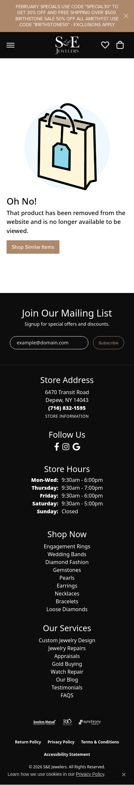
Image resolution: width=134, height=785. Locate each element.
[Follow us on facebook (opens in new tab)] (56, 447)
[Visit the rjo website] (67, 722)
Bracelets (67, 601)
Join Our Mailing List (67, 313)
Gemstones (67, 570)
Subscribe (109, 342)
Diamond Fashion (67, 562)
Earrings (67, 585)
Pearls (67, 577)
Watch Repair (67, 671)
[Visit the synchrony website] (89, 722)
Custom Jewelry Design (67, 640)
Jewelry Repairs (67, 648)
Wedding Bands (67, 554)
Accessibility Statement (67, 754)
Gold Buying (67, 663)
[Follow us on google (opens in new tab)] (76, 447)
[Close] (126, 16)
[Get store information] (67, 416)
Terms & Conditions (100, 742)
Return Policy (28, 742)
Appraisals (67, 656)
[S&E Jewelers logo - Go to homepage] (67, 45)
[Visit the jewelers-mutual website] (44, 722)
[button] (107, 45)
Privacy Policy (61, 742)
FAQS (66, 695)
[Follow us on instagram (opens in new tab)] (65, 447)
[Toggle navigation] (10, 45)
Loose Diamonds (66, 609)
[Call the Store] (67, 407)
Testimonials (67, 687)
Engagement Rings (67, 546)
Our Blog (67, 679)
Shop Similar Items (33, 247)
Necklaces (67, 593)
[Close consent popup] (124, 774)
